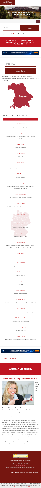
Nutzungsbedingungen (27, 472)
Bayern (15, 33)
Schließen (28, 486)
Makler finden (30, 27)
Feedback (12, 472)
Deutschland (7, 33)
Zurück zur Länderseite (10, 358)
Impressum (35, 472)
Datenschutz (18, 472)
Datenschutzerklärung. (19, 486)
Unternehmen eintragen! (20, 119)
